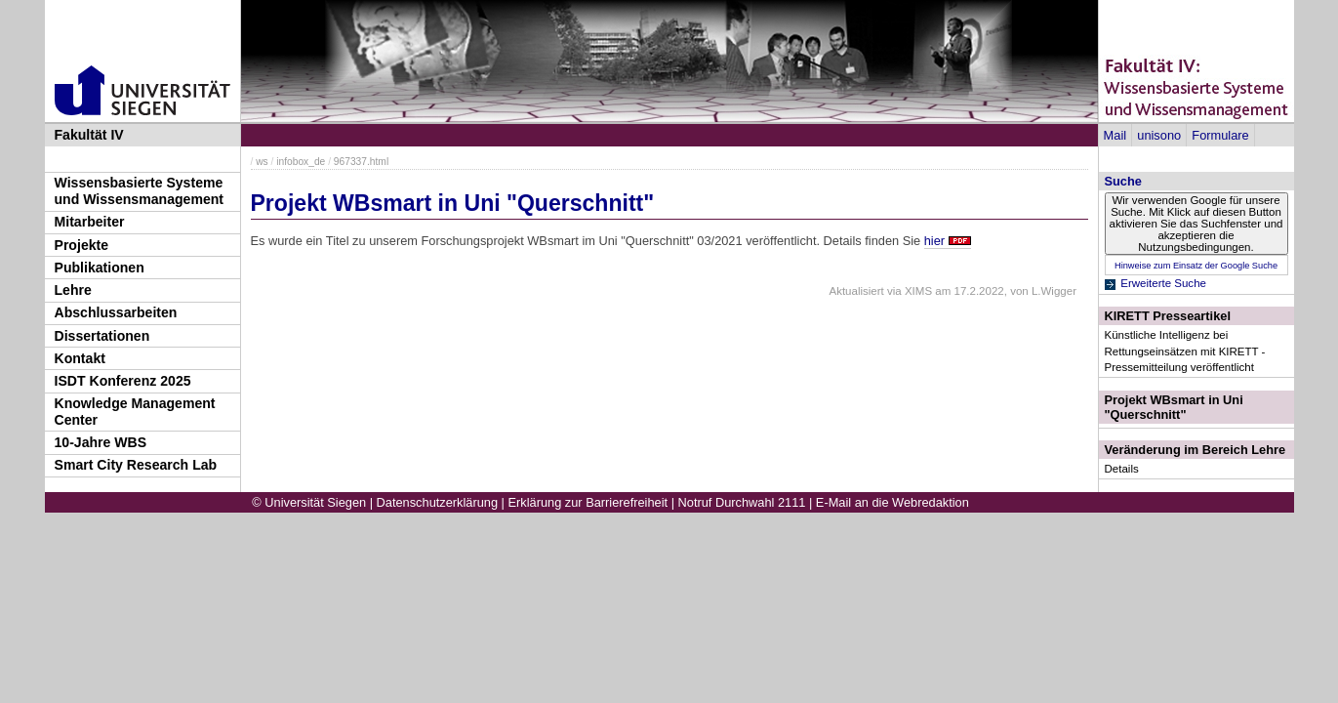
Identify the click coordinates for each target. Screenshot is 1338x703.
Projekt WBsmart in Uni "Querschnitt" (1174, 407)
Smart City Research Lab (136, 465)
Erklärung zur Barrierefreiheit (588, 502)
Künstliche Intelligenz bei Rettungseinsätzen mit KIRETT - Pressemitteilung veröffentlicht (1185, 350)
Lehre (73, 290)
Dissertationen (102, 336)
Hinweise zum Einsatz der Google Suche (1196, 265)
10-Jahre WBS (101, 442)
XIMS (918, 291)
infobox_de (300, 161)
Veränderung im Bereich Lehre (1195, 449)
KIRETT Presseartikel (1168, 316)
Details (1122, 469)
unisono (1159, 135)
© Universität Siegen (309, 502)
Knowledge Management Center (135, 411)
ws (262, 161)
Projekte (82, 245)
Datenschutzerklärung (437, 502)
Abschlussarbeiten (116, 312)
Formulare (1220, 135)
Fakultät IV (89, 135)
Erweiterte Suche (1163, 283)
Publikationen (99, 267)
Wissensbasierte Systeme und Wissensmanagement (139, 191)
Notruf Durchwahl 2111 (742, 502)
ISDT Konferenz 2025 (123, 381)
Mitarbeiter (90, 221)
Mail (1115, 135)
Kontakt (80, 358)
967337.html (361, 161)
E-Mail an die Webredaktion (892, 502)
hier (934, 240)
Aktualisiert (856, 291)
